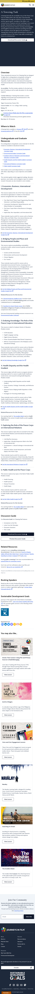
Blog (2, 944)
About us (3, 939)
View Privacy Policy (18, 910)
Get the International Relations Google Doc (14, 464)
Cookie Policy (16, 988)
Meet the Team (4, 941)
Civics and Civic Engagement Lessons (13, 742)
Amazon (19, 129)
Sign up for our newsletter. (14, 567)
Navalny (31, 554)
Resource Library (22, 939)
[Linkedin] (5, 624)
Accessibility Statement (7, 988)
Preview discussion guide (17, 539)
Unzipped (14, 556)
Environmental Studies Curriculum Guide (14, 153)
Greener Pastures (24, 554)
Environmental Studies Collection (10, 315)
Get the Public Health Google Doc (11, 499)
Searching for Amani (6, 556)
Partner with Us (21, 944)
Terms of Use (30, 988)
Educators (20, 941)
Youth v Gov (23, 556)
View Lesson (8, 675)
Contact (31, 1)
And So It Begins (26, 552)
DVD (21, 131)
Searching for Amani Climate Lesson (13, 306)
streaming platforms (6, 131)
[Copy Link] (20, 624)
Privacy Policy (23, 988)
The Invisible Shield (18, 416)
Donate (25, 1)
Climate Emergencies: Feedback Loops (12, 298)
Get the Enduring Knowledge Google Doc (13, 360)
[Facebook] (2, 624)
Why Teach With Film (6, 953)
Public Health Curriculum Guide (12, 166)
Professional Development (7, 955)
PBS (25, 129)
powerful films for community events (11, 561)
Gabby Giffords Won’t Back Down (10, 554)
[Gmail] (17, 624)
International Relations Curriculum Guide (15, 164)
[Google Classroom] (14, 624)
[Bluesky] (8, 624)
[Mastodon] (11, 624)
